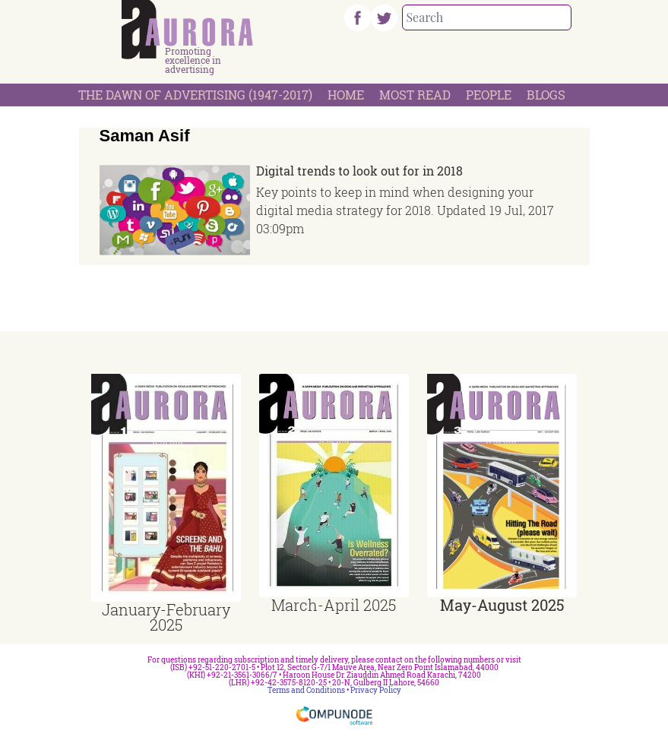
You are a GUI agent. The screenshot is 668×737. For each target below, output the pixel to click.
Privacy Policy (375, 690)
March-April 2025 (333, 605)
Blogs (546, 95)
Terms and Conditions (306, 690)
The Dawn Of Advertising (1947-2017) (195, 95)
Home (346, 95)
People (488, 95)
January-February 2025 (166, 616)
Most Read (415, 95)
